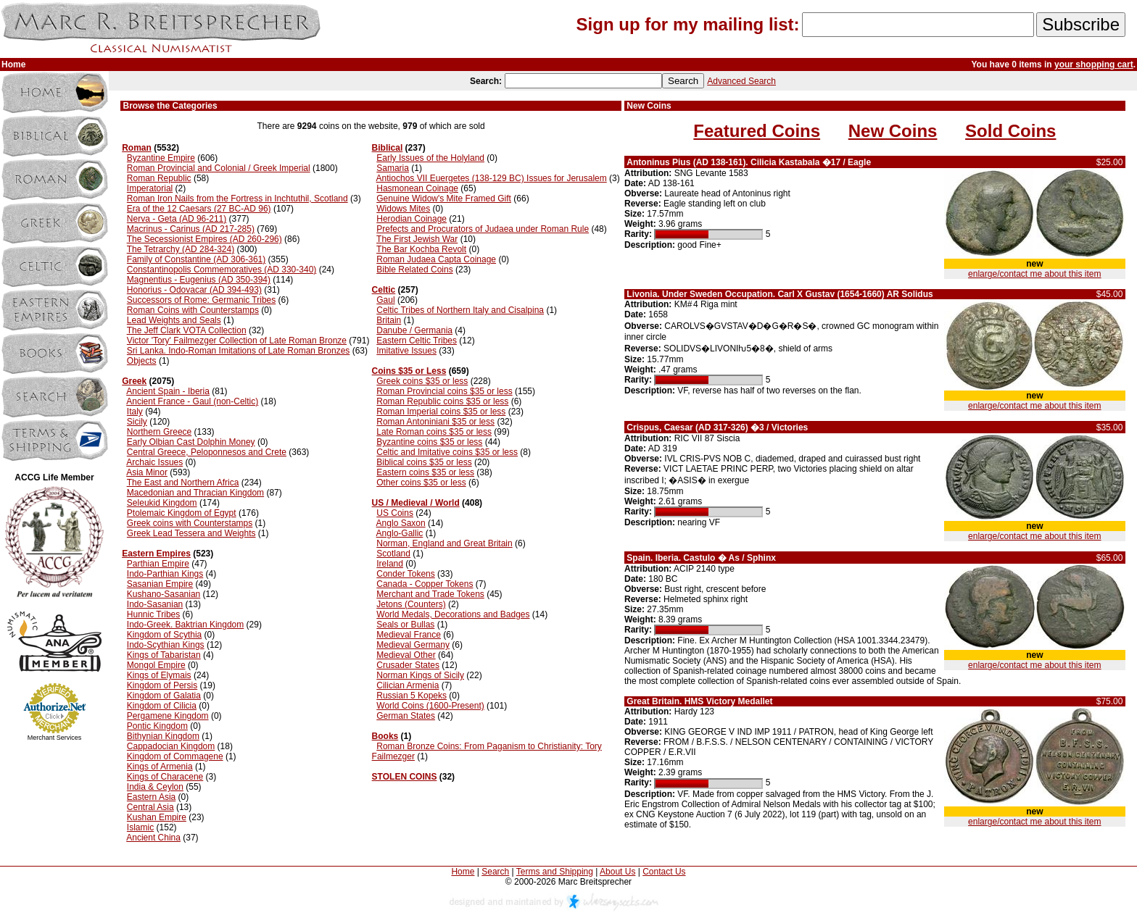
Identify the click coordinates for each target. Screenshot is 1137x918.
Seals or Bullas (405, 624)
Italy (135, 411)
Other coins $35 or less (421, 482)
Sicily (137, 422)
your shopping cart (1093, 64)
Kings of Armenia (160, 766)
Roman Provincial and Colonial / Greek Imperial (218, 168)
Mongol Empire (156, 665)
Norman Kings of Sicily (420, 675)
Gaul (385, 300)
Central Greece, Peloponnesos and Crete (206, 452)
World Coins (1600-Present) (430, 706)
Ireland (389, 564)
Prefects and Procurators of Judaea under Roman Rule (482, 229)
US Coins (394, 513)
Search (495, 872)
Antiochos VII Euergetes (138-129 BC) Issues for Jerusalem (491, 178)
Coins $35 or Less (409, 371)
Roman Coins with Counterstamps (193, 310)
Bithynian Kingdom (163, 736)
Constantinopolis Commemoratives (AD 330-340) (221, 269)
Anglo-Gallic (399, 533)
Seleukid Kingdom (162, 503)
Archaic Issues (154, 462)
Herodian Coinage (411, 219)
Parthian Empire (158, 564)
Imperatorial (150, 188)
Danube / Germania (414, 330)
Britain (388, 320)
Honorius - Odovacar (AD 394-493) (194, 290)
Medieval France (408, 635)
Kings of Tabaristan (164, 655)
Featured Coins (756, 131)
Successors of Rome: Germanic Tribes (201, 300)
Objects (142, 361)
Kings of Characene (165, 777)
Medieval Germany (413, 645)
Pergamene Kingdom (168, 716)
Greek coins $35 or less (422, 381)
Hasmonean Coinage (417, 188)
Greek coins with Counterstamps (189, 523)
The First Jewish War (417, 239)
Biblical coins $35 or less (423, 462)
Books (385, 736)
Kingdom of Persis (162, 685)
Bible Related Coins (414, 269)
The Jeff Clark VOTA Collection (187, 330)
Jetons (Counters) (410, 604)
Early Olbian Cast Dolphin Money (191, 442)
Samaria (392, 168)
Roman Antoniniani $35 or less (435, 422)
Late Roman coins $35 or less (434, 432)
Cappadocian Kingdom (171, 746)
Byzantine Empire (161, 158)
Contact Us (663, 872)
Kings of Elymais (159, 675)
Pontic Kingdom (157, 726)
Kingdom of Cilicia (162, 706)
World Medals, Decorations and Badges (452, 614)
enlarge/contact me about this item (1034, 274)
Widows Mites (403, 209)
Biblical (387, 148)
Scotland (393, 553)
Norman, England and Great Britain (444, 543)
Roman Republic (159, 178)
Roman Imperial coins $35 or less (440, 411)
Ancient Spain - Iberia (168, 391)
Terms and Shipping (554, 872)
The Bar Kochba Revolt (421, 249)
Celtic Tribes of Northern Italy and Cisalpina (460, 310)
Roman (137, 148)
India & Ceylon (155, 787)
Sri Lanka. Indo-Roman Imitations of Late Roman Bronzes (238, 351)
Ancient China (153, 838)
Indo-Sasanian (155, 604)
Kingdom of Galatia (164, 695)
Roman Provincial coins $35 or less (444, 391)
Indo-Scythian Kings (165, 645)
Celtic (384, 290)
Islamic (140, 827)
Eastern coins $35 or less (425, 472)
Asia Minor (147, 472)
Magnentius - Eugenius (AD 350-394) (198, 280)
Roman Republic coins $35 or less (442, 401)
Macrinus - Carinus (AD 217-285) (191, 229)
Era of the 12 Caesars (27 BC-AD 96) (199, 209)
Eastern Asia (151, 797)
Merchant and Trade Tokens (430, 594)
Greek (134, 381)
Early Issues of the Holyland (430, 158)
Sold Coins (1010, 131)
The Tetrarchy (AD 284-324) (181, 249)
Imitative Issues (406, 351)
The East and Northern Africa (183, 482)
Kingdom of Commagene (175, 756)
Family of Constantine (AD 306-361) (196, 259)
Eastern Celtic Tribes (416, 340)
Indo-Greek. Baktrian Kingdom (185, 624)
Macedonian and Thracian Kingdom (195, 493)
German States (405, 716)
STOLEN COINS (404, 777)
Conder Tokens (405, 574)
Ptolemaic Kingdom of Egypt (181, 513)
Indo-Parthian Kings (165, 574)
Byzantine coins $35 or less (429, 442)
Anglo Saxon (401, 523)
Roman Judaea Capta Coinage (436, 259)
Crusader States (407, 665)
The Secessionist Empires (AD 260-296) (204, 239)
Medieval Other (405, 655)
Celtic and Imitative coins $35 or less (447, 452)
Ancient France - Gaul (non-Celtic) (192, 401)
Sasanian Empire (160, 584)
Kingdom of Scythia (164, 635)
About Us (617, 872)
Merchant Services (55, 737)
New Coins (893, 131)
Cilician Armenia (407, 685)
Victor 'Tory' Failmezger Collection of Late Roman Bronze (237, 340)
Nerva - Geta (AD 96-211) (176, 219)
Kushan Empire (156, 817)
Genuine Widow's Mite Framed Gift (443, 198)
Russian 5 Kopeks (411, 695)
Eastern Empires (156, 553)
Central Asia (150, 807)
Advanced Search (741, 81)
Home (462, 872)
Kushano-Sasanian (163, 594)
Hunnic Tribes (153, 614)
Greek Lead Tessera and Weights (191, 533)
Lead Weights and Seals (174, 320)
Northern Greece (159, 432)
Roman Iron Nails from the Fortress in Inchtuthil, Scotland (237, 198)
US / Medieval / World (416, 503)
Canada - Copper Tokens (424, 584)
